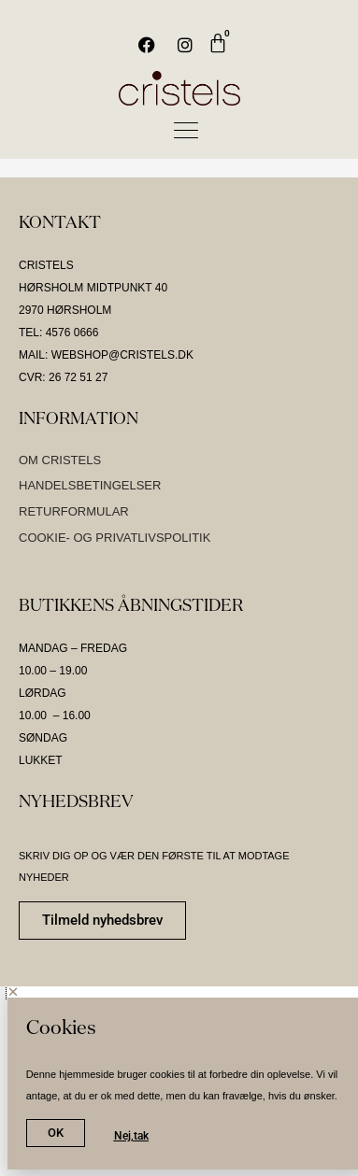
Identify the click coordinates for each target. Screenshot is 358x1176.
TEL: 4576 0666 (58, 332)
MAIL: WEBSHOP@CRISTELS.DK (106, 354)
